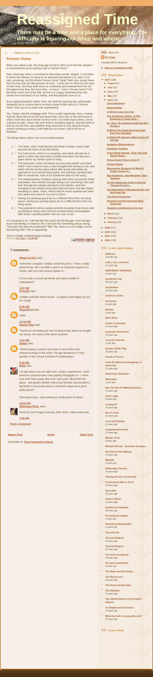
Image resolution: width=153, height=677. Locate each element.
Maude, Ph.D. (112, 437)
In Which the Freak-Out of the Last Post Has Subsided (126, 131)
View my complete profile (118, 67)
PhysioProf (26, 309)
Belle (22, 365)
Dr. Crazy (110, 57)
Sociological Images (116, 515)
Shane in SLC (27, 257)
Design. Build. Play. (116, 348)
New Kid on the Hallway (118, 451)
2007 (108, 236)
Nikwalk (109, 460)
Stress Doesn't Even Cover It (123, 159)
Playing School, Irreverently (120, 476)
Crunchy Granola (114, 340)
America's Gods (114, 295)
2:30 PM (24, 418)
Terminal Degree (114, 546)
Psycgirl (24, 291)
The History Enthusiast (118, 585)
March (111, 213)
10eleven (110, 253)
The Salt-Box (112, 590)
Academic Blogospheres (120, 144)
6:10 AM (24, 306)
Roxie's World (113, 499)
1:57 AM (24, 288)
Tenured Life (112, 532)
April (111, 100)
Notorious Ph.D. (29, 406)
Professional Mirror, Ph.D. (119, 482)
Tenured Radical (114, 537)
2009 (108, 227)
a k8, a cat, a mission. (117, 262)
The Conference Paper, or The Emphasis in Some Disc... (123, 117)
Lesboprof (111, 404)
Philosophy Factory (116, 468)
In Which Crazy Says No (120, 111)
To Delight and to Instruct (119, 607)
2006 (108, 240)
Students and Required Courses (125, 208)
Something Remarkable (118, 524)
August (112, 83)
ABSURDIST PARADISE (118, 270)
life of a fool (112, 412)
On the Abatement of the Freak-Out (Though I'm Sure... (126, 184)
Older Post (86, 434)
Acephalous (112, 287)
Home (51, 434)
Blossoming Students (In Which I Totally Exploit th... (125, 169)
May (110, 95)
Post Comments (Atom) (38, 441)
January (112, 222)
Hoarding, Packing (117, 148)
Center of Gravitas (115, 323)
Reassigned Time (77, 19)
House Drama (114, 107)
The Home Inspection (119, 196)
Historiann (111, 379)
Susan (23, 343)
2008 (108, 232)
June (111, 91)
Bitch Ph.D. (111, 317)
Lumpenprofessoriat (116, 429)
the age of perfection (116, 563)
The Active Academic (117, 554)
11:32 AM (25, 321)
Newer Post (15, 434)
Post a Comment (20, 423)
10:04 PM (25, 403)
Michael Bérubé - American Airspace (125, 446)
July (110, 87)
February (113, 217)
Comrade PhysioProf (117, 331)
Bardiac (109, 309)
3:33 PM (24, 340)
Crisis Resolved (116, 103)
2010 (108, 79)
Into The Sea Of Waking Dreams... (124, 387)
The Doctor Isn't (114, 576)
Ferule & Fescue (114, 356)
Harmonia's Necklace (117, 373)
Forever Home (115, 164)
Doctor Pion (26, 324)
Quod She (110, 490)
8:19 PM (24, 362)
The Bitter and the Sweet (119, 571)
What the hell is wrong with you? (123, 616)
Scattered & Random (116, 507)
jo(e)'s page (111, 396)
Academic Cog (113, 278)
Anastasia (110, 301)
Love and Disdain (115, 421)
